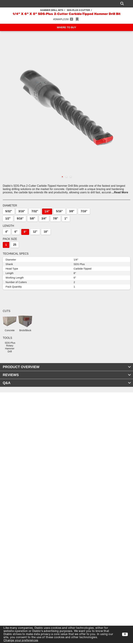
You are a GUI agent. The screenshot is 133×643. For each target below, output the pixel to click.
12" (35, 231)
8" (25, 231)
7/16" (84, 211)
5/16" (59, 211)
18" (46, 231)
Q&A (67, 383)
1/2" (7, 218)
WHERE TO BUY (66, 27)
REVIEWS (67, 375)
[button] (66, 108)
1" (65, 218)
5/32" (8, 211)
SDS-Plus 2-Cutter (78, 10)
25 (14, 244)
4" (6, 231)
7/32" (34, 211)
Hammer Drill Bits (51, 10)
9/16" (20, 218)
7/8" (55, 218)
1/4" (47, 211)
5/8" (32, 218)
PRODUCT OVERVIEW (67, 367)
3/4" (44, 218)
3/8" (71, 211)
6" (16, 231)
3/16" (21, 211)
